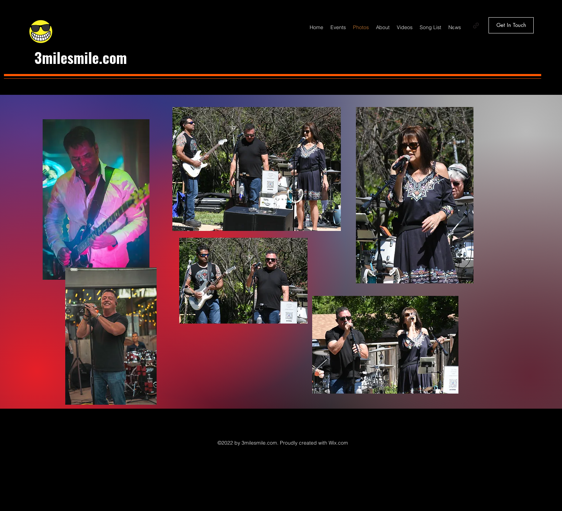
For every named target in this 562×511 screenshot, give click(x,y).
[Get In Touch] (511, 25)
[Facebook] (454, 25)
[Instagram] (465, 25)
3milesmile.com (80, 57)
